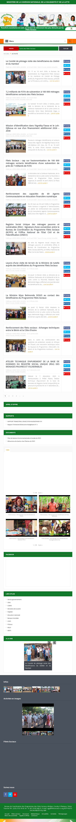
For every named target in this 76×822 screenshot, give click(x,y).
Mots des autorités (11, 815)
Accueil (7, 814)
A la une (43, 67)
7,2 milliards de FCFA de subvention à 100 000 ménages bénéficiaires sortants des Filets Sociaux (32, 93)
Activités (53, 814)
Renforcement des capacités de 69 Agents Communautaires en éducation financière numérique (32, 195)
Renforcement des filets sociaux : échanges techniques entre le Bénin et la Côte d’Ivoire (32, 329)
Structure (25, 814)
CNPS (9, 621)
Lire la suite (54, 81)
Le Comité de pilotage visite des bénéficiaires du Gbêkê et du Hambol (32, 62)
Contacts (34, 815)
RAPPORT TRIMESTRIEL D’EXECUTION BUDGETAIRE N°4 (24, 421)
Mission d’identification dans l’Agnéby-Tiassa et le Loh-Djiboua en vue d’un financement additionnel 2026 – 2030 (32, 128)
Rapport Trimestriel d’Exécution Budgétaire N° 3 (22, 424)
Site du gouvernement (14, 599)
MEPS (9, 630)
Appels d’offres (24, 815)
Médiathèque (35, 814)
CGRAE (9, 606)
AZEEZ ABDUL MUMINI (19, 67)
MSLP (9, 627)
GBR (44, 810)
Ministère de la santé (13, 609)
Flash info (29, 99)
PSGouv (9, 624)
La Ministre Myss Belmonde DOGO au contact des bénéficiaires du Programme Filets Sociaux (32, 296)
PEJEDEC (10, 612)
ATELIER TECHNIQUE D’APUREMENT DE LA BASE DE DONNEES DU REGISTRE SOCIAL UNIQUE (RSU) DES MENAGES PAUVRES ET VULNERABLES (32, 364)
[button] (40, 493)
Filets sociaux (15, 814)
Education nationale (13, 615)
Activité (49, 67)
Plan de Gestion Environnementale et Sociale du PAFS (24, 438)
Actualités (55, 67)
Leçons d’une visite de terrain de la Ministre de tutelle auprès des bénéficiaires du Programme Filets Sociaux (32, 264)
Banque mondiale (13, 618)
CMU (9, 602)
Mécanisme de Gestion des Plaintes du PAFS (21, 441)
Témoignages (62, 814)
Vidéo (7, 450)
